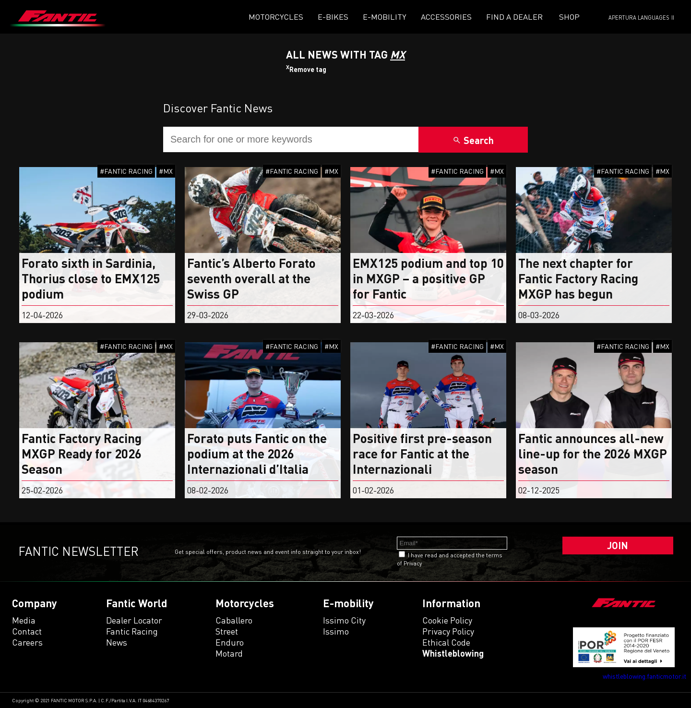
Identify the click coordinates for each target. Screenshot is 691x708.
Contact (27, 631)
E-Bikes (333, 17)
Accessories (446, 17)
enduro (229, 642)
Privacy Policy (448, 631)
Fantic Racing (132, 631)
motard (229, 653)
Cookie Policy (447, 620)
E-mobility (384, 17)
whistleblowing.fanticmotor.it (644, 676)
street (226, 631)
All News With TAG (345, 54)
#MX (166, 171)
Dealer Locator (134, 620)
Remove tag (306, 69)
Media (24, 620)
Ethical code (446, 642)
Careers (27, 642)
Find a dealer (514, 17)
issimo (336, 631)
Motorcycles (276, 17)
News (116, 642)
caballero (233, 620)
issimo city (344, 620)
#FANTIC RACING (126, 171)
